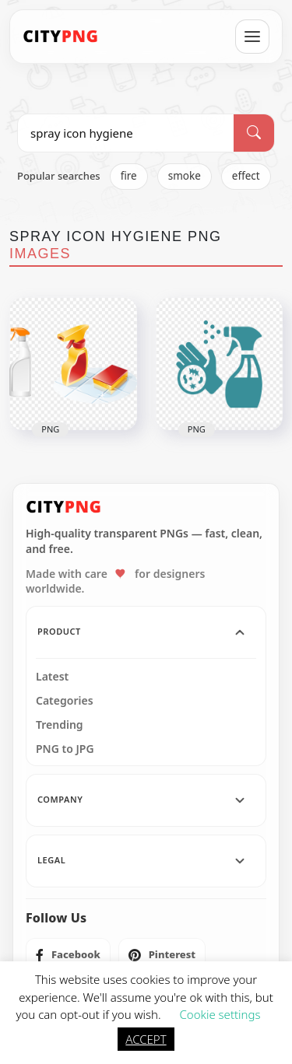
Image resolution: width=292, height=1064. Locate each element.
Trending (59, 725)
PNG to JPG (65, 749)
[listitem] (68, 955)
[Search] (254, 133)
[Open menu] (252, 36)
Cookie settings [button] (219, 1014)
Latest (52, 677)
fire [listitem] (129, 176)
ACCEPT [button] (145, 1039)
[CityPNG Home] (61, 36)
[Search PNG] (126, 133)
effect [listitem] (246, 176)
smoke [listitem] (184, 176)
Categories (64, 701)
